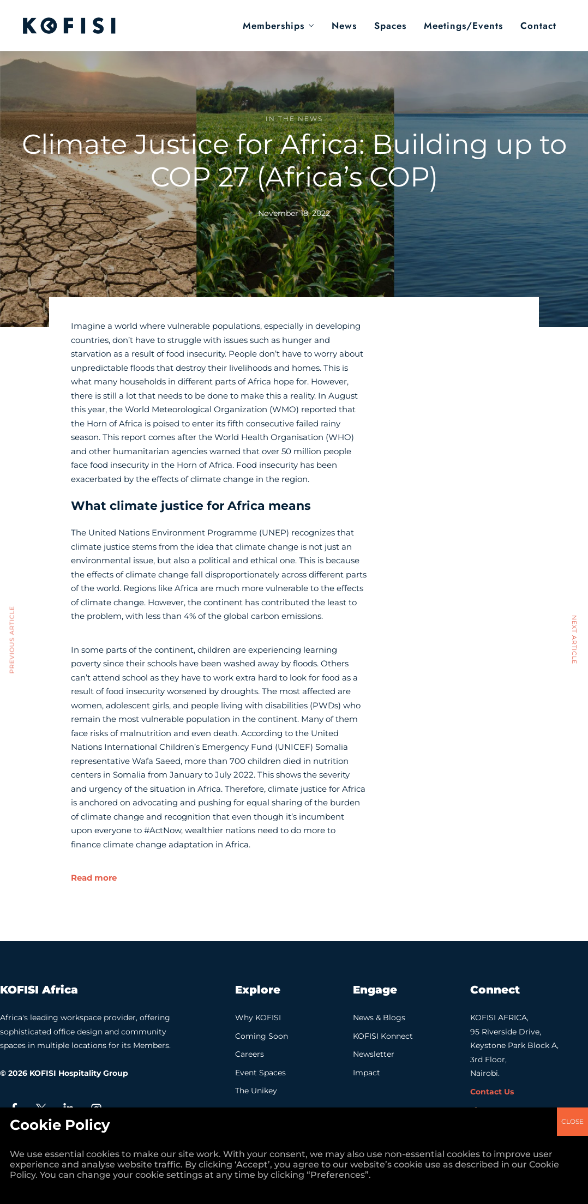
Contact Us (492, 1092)
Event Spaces (260, 1072)
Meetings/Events (463, 25)
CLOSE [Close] (572, 449)
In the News (294, 119)
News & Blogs (379, 1017)
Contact (538, 25)
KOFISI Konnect (383, 1036)
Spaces (390, 25)
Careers (249, 1054)
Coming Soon (261, 1036)
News (344, 25)
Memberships (273, 25)
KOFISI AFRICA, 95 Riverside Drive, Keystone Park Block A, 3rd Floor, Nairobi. (514, 1045)
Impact (366, 1072)
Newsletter (373, 1054)
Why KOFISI (258, 1017)
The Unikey (256, 1090)
